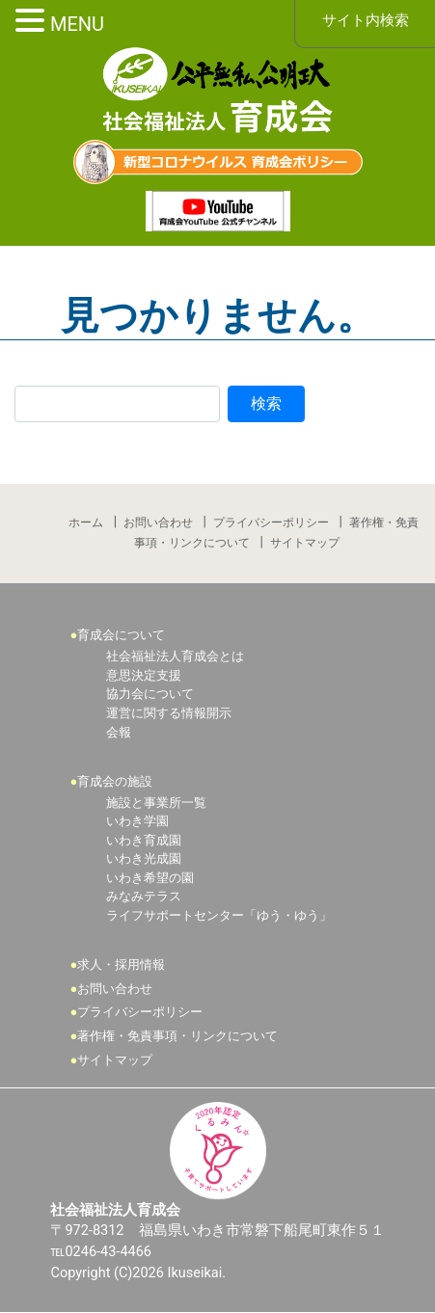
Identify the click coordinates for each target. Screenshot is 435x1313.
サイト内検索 (365, 21)
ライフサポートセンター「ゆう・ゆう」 (219, 916)
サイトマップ (305, 542)
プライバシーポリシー (271, 522)
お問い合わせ (158, 522)
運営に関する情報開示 (168, 713)
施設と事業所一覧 (156, 802)
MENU (77, 24)
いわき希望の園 (150, 878)
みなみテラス (143, 897)
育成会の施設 (115, 781)
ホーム (85, 522)
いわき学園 (137, 822)
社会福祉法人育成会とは (175, 657)
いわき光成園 (143, 859)
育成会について (122, 635)
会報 (118, 732)
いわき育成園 (143, 840)
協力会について (150, 694)
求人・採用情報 (122, 965)
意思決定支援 (143, 675)
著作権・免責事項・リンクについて (178, 1037)
